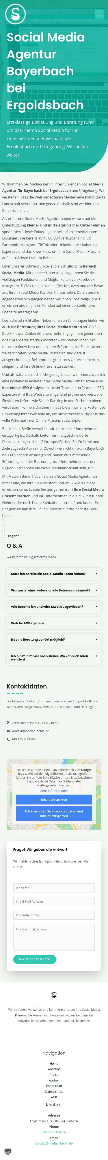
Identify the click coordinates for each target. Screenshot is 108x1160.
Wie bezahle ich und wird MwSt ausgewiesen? (47, 606)
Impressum (54, 1086)
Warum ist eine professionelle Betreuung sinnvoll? (50, 590)
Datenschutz (54, 1091)
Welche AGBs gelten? (28, 623)
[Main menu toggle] (99, 14)
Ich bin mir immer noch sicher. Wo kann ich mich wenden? (49, 658)
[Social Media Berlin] (15, 14)
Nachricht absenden (34, 959)
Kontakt (54, 1080)
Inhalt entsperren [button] (54, 799)
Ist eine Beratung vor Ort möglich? (38, 639)
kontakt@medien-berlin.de (54, 1143)
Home (54, 1063)
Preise (54, 1074)
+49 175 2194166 (54, 1132)
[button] (54, 574)
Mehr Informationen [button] (54, 791)
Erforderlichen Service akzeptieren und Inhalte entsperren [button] (54, 813)
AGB (54, 1097)
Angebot (54, 1069)
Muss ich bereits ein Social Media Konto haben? (48, 574)
